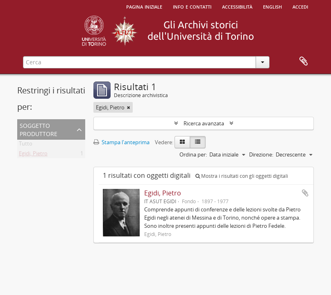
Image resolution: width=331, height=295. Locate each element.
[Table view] (198, 142)
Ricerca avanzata (203, 123)
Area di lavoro (303, 61)
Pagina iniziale (144, 6)
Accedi (300, 6)
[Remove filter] (128, 107)
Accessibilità (237, 6)
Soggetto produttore (38, 128)
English (272, 6)
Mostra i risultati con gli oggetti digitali (241, 175)
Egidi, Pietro (33, 155)
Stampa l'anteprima (121, 142)
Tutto (25, 145)
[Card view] (182, 142)
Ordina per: (193, 154)
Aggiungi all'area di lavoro (305, 193)
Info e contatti (192, 6)
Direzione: (261, 154)
